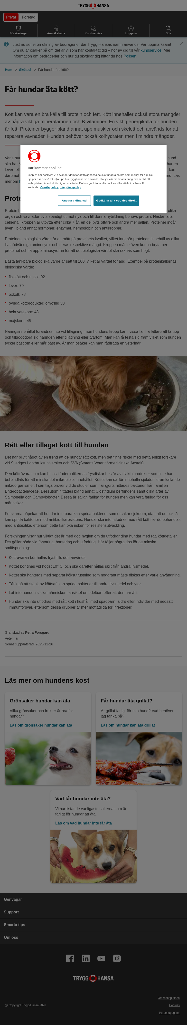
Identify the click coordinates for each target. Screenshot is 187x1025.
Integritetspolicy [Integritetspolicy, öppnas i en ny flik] (70, 187)
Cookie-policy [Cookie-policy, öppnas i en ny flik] (49, 187)
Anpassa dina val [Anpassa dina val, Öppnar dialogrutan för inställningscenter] (74, 200)
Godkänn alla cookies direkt (116, 200)
